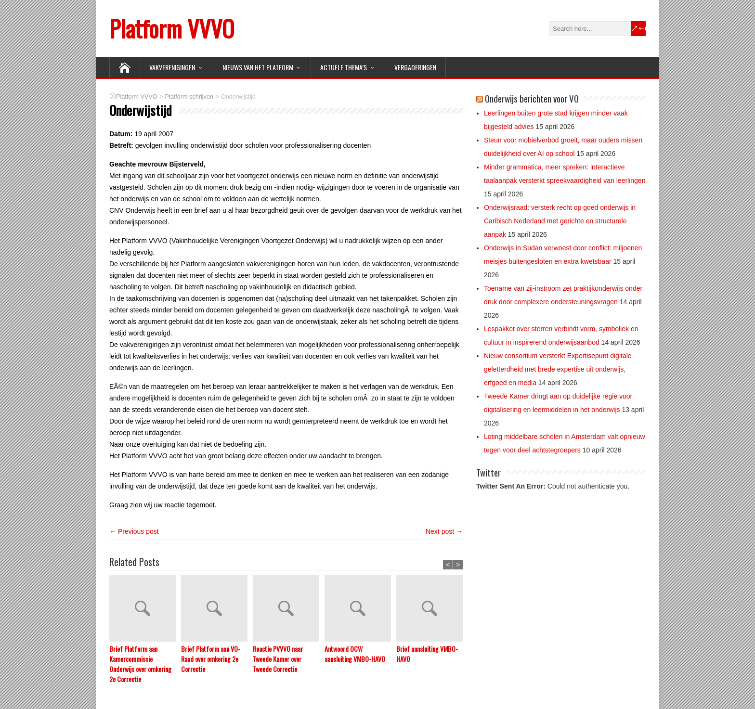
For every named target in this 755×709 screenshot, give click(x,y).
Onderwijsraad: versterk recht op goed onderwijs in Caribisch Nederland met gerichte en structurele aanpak (560, 221)
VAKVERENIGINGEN (172, 67)
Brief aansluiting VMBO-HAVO (427, 654)
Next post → (444, 531)
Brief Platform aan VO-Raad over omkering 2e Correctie (210, 659)
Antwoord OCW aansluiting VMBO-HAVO (355, 654)
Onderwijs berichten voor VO (532, 98)
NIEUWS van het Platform (257, 67)
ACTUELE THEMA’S (343, 67)
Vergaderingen (415, 67)
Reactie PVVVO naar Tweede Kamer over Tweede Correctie (278, 659)
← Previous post (134, 531)
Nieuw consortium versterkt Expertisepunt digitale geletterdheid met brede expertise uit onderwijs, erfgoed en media (558, 369)
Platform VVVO (171, 28)
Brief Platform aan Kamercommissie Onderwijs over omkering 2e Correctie (140, 664)
